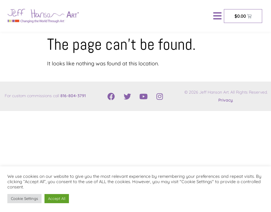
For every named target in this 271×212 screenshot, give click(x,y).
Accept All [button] (56, 198)
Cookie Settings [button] (24, 198)
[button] (217, 16)
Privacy (225, 100)
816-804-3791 (73, 95)
